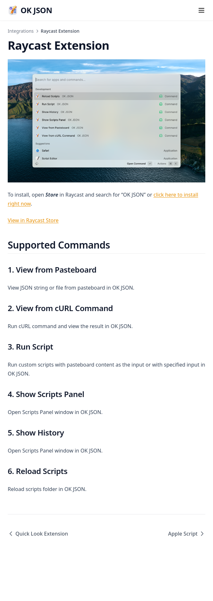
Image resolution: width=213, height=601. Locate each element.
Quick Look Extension (38, 533)
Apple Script (186, 533)
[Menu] (201, 10)
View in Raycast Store (33, 220)
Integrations (21, 31)
